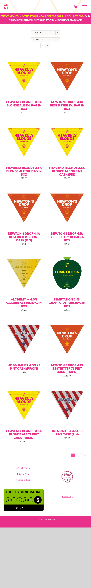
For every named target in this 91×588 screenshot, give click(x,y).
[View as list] (47, 45)
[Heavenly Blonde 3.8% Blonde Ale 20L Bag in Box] (24, 122)
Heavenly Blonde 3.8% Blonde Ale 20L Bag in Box (24, 171)
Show (38, 40)
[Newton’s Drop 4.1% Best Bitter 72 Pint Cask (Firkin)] (67, 320)
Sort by (38, 33)
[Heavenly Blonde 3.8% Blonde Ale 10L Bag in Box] (24, 57)
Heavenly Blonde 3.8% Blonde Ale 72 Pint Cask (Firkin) (24, 435)
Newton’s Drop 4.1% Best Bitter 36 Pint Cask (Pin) (24, 237)
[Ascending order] (57, 32)
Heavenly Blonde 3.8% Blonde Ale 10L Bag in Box (24, 106)
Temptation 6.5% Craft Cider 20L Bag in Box (67, 303)
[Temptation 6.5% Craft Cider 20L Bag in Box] (67, 254)
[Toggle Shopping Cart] (75, 6)
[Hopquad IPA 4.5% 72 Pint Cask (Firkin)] (24, 320)
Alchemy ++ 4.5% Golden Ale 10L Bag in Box (23, 303)
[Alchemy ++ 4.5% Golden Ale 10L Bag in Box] (24, 254)
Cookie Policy (23, 468)
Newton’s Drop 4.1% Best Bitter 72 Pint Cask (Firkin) (67, 369)
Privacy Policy (23, 474)
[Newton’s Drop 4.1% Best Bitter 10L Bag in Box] (67, 57)
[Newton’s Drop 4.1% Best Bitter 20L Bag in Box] (67, 188)
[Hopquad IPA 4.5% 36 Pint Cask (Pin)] (67, 386)
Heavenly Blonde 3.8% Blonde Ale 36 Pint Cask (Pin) (67, 171)
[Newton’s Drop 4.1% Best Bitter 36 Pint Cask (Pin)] (24, 188)
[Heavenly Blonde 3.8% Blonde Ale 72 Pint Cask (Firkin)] (24, 386)
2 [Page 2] (77, 455)
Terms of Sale (24, 480)
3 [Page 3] (81, 455)
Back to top (67, 496)
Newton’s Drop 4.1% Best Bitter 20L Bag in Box (67, 237)
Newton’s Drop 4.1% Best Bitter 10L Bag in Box (67, 106)
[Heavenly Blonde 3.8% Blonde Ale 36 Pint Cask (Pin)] (67, 122)
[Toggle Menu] (85, 6)
